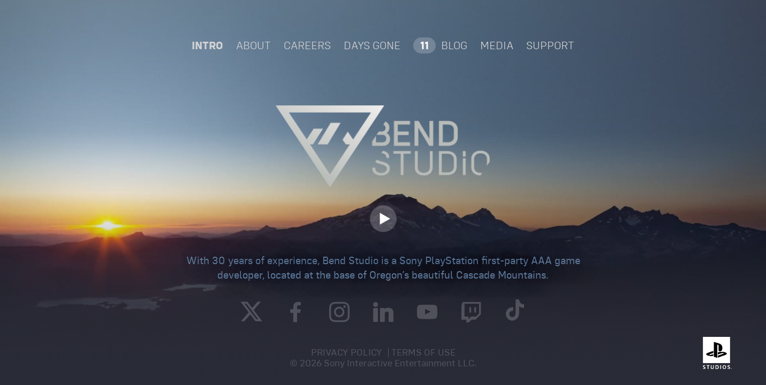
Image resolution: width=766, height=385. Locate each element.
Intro (207, 45)
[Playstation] (715, 353)
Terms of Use (423, 352)
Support (550, 45)
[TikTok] (515, 313)
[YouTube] (427, 314)
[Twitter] (251, 312)
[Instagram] (339, 314)
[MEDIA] (496, 45)
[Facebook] (295, 314)
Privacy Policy (346, 352)
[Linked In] (383, 314)
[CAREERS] (307, 45)
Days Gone (372, 45)
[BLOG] (440, 45)
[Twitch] (471, 314)
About (253, 45)
